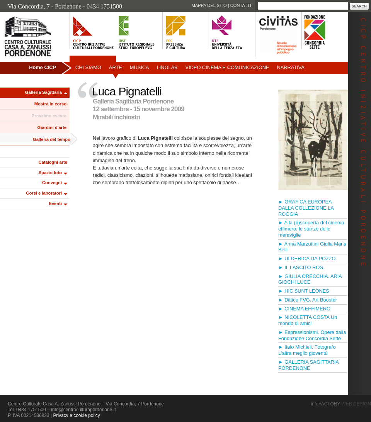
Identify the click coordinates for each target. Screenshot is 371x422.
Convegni (52, 182)
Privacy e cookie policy (76, 415)
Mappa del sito (208, 5)
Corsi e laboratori (44, 193)
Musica (139, 67)
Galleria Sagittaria (43, 92)
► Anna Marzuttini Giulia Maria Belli (312, 247)
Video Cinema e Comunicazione (227, 67)
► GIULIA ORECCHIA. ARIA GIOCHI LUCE (310, 279)
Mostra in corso (50, 104)
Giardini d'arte (51, 127)
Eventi (55, 203)
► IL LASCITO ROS (300, 267)
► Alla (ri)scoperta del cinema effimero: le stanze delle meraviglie (311, 229)
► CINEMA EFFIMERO (304, 309)
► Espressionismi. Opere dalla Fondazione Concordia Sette (312, 335)
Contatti (240, 5)
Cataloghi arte (52, 162)
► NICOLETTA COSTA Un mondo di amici (307, 320)
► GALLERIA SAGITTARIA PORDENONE (308, 365)
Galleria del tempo (51, 139)
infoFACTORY (341, 404)
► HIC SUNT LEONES (303, 291)
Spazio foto (50, 172)
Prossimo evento (49, 116)
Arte (115, 67)
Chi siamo (88, 67)
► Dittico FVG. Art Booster (307, 300)
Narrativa (290, 67)
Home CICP (42, 67)
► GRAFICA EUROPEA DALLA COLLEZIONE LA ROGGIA (306, 208)
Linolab (167, 67)
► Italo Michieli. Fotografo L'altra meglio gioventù (307, 350)
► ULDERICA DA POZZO (306, 258)
